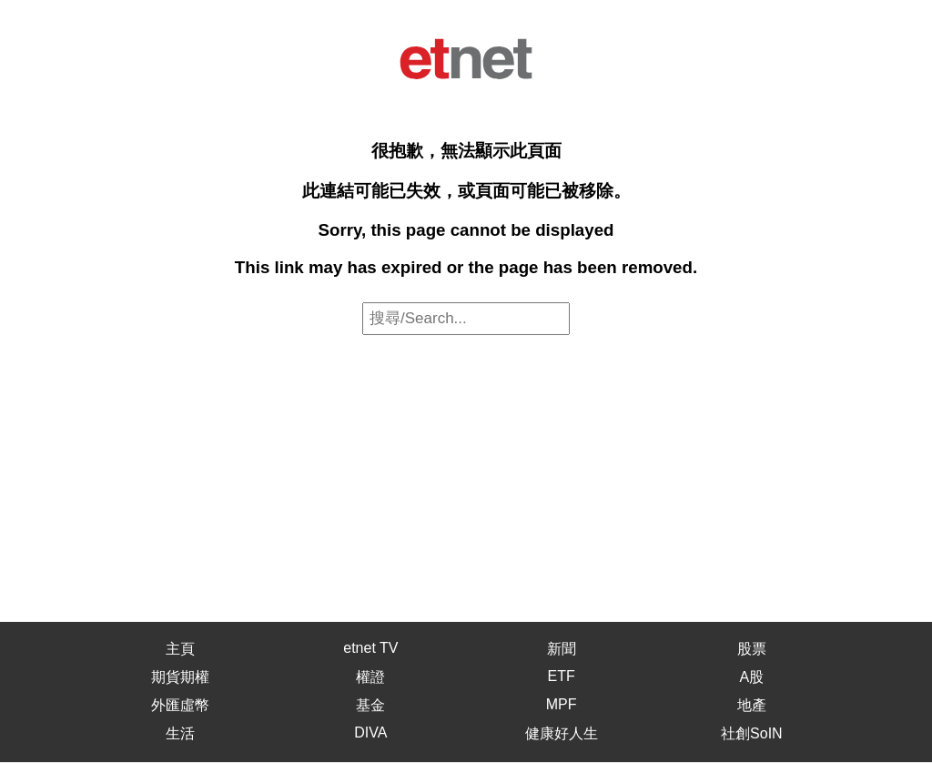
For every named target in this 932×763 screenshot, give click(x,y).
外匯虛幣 (180, 705)
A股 (752, 677)
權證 (370, 677)
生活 (180, 733)
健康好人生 (561, 733)
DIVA (370, 732)
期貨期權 (180, 677)
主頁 (180, 648)
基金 (370, 705)
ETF (561, 676)
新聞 (561, 648)
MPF (561, 704)
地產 (751, 705)
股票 (751, 648)
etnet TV (370, 648)
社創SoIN (752, 733)
